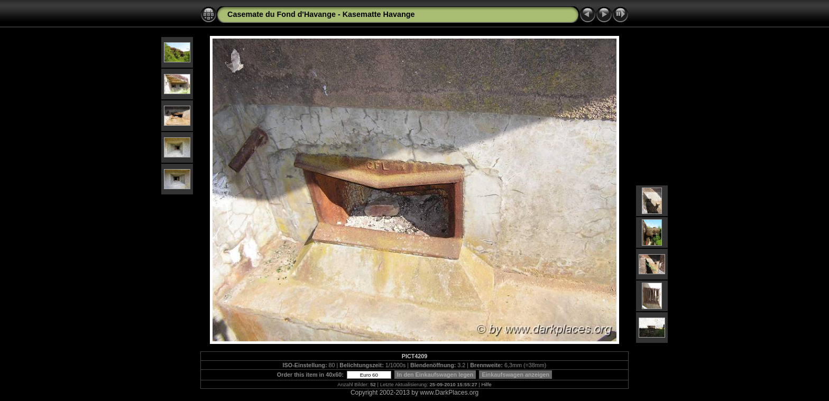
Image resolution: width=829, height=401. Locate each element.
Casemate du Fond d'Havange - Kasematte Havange (321, 14)
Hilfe (487, 384)
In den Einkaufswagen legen (435, 374)
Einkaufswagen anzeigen (515, 374)
